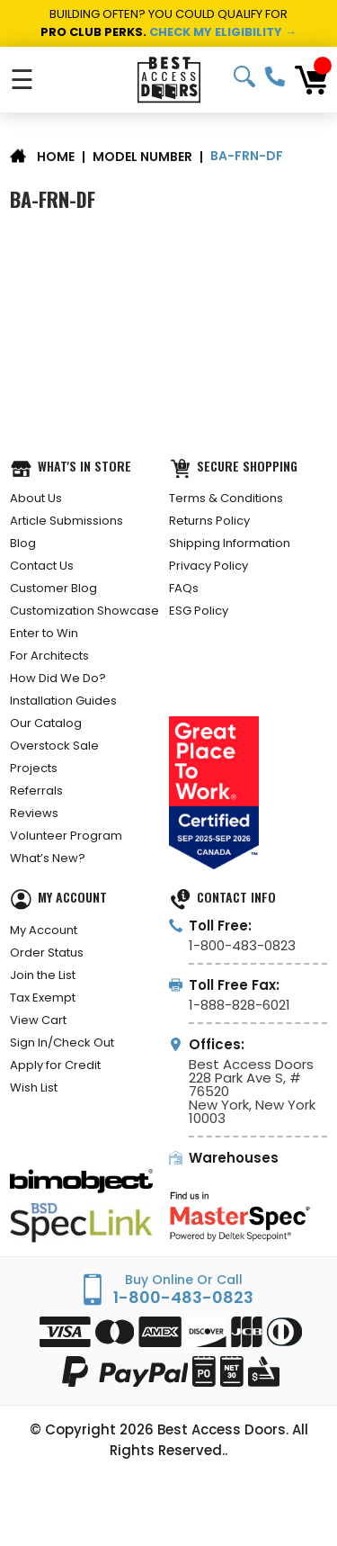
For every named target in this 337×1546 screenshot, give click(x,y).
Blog (23, 543)
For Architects (49, 655)
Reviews (34, 813)
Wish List (34, 1087)
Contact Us (42, 565)
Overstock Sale (54, 745)
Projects (34, 768)
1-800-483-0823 (275, 76)
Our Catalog (46, 723)
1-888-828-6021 (239, 1004)
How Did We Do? (58, 678)
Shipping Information (229, 543)
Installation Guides (63, 700)
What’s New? (47, 858)
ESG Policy (198, 610)
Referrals (36, 790)
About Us (36, 498)
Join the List (42, 975)
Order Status (47, 952)
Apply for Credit (55, 1065)
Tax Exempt (42, 997)
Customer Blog (53, 588)
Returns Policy (209, 520)
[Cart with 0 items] (311, 80)
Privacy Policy (208, 565)
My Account (43, 930)
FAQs (184, 588)
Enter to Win (44, 633)
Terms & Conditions (226, 498)
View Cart (38, 1020)
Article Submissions (66, 520)
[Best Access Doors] (168, 79)
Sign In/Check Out (62, 1042)
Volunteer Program (66, 835)
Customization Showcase (84, 610)
